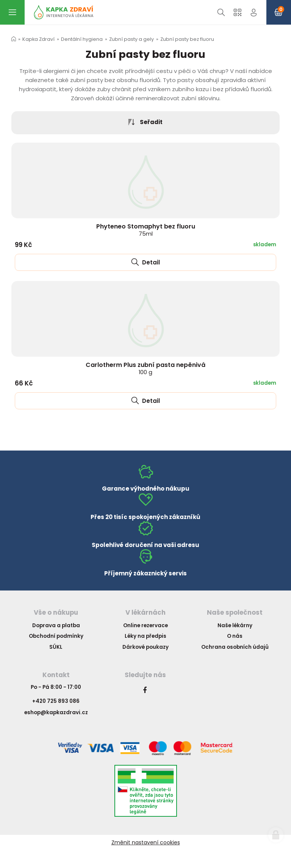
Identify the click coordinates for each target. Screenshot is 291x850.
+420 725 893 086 (56, 701)
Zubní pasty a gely (131, 39)
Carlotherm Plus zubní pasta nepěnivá (145, 368)
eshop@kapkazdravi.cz (56, 712)
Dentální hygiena (82, 39)
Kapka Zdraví (38, 39)
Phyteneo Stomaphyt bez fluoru (145, 230)
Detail (145, 262)
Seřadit (145, 122)
